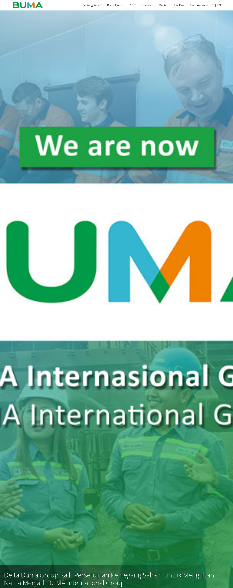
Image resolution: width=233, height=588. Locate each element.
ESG (131, 5)
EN (219, 5)
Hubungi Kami (199, 5)
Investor (146, 5)
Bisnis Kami (114, 5)
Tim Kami (179, 5)
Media (162, 5)
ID (212, 5)
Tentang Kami (91, 5)
